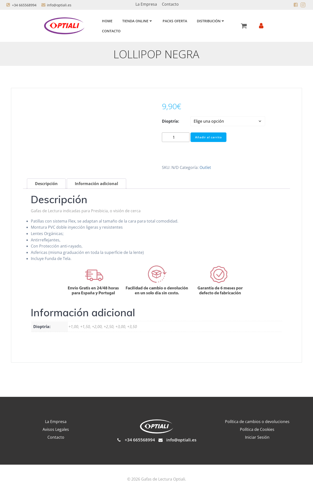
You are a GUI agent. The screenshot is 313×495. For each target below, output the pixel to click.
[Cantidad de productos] (176, 138)
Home (106, 21)
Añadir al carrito (208, 138)
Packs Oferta (174, 21)
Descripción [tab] (46, 184)
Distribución (210, 21)
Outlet (205, 168)
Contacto (110, 31)
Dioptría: (170, 122)
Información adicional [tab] (96, 184)
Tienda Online (137, 21)
